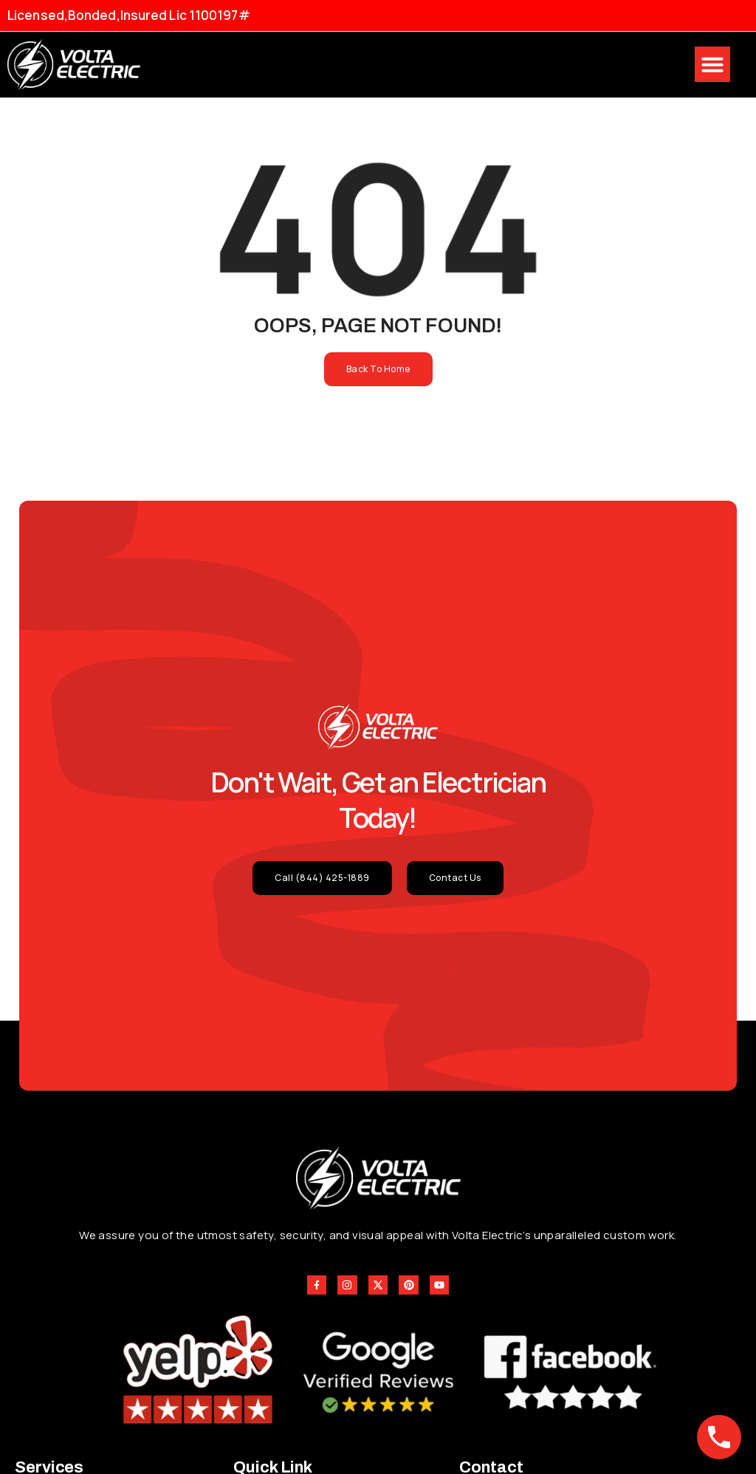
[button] (712, 64)
